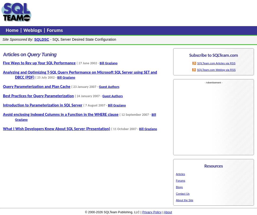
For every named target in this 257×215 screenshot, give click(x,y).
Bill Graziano (108, 63)
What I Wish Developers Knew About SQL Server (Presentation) (56, 128)
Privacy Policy (152, 212)
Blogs (179, 187)
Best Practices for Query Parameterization (38, 95)
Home (13, 30)
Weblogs (33, 30)
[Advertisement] (128, 12)
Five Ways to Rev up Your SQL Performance (39, 63)
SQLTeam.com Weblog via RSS (216, 69)
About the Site (184, 200)
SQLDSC (41, 39)
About (168, 212)
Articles (180, 174)
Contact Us (182, 193)
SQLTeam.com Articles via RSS (216, 63)
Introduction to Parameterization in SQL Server (42, 105)
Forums (55, 30)
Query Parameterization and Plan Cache (37, 86)
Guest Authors (109, 87)
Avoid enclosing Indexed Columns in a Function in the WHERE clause (60, 114)
